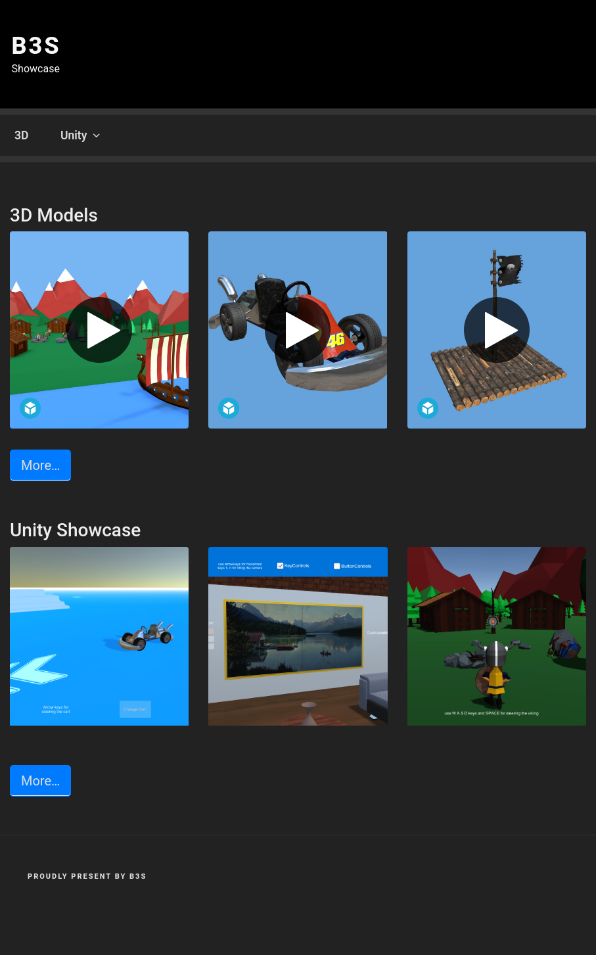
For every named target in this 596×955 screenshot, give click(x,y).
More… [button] (40, 465)
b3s (36, 46)
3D (21, 135)
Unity (81, 135)
